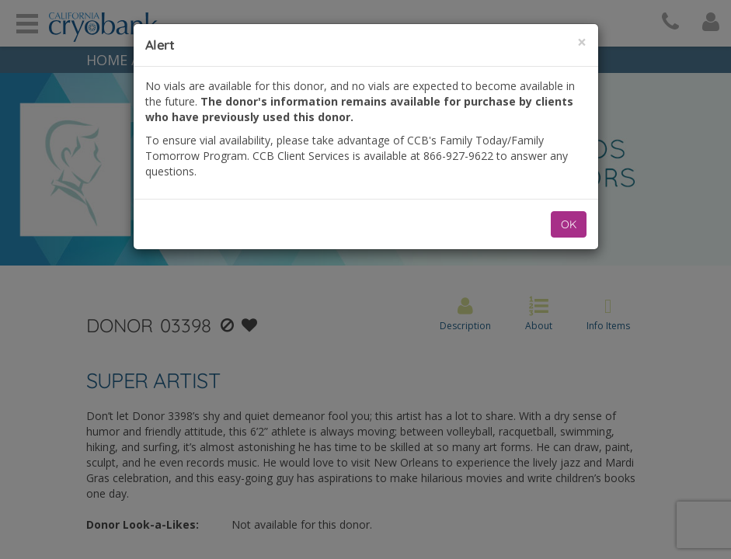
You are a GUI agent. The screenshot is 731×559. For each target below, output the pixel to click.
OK (568, 224)
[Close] (582, 42)
